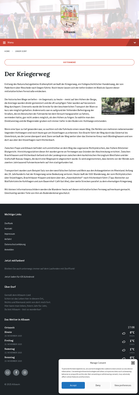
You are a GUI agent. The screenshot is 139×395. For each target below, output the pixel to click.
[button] (133, 362)
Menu (69, 43)
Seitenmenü (69, 62)
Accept (73, 385)
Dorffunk (8, 223)
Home (7, 51)
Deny (98, 385)
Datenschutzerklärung (15, 244)
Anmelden (9, 249)
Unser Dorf (21, 51)
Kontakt (8, 228)
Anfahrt (8, 239)
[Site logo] (70, 26)
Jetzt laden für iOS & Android (19, 276)
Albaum (69, 32)
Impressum (9, 233)
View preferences (123, 385)
